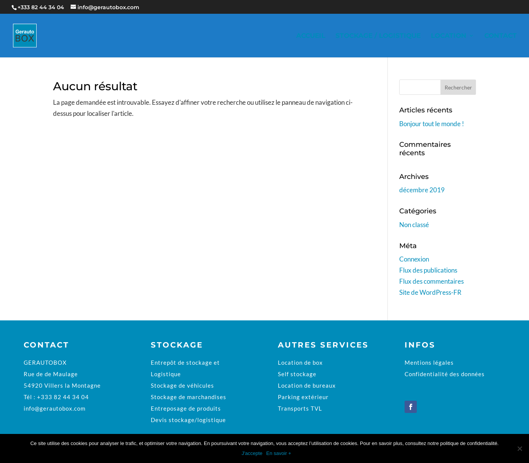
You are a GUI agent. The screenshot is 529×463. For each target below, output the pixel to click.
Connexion (414, 259)
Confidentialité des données (445, 373)
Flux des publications (428, 270)
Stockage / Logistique (378, 36)
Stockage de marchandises (188, 396)
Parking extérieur (303, 396)
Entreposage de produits (186, 408)
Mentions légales (429, 362)
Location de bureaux (307, 385)
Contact (500, 36)
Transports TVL (300, 408)
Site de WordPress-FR (430, 292)
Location (448, 36)
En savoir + (278, 453)
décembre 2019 (422, 190)
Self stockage (297, 373)
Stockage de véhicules (182, 385)
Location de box (300, 362)
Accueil (310, 36)
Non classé (414, 225)
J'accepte (252, 453)
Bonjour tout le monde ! (431, 124)
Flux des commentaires (431, 281)
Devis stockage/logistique (188, 419)
